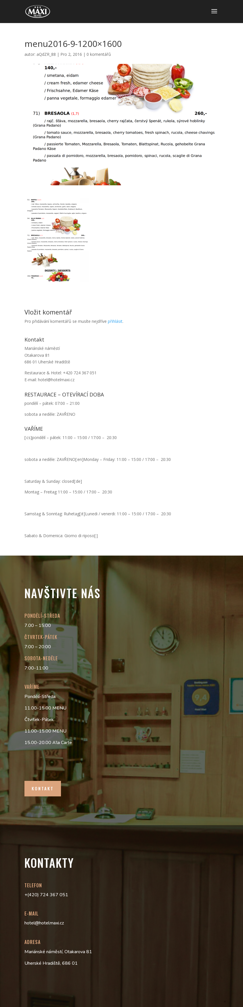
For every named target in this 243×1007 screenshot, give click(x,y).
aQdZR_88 (46, 54)
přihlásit (115, 321)
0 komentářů (99, 54)
